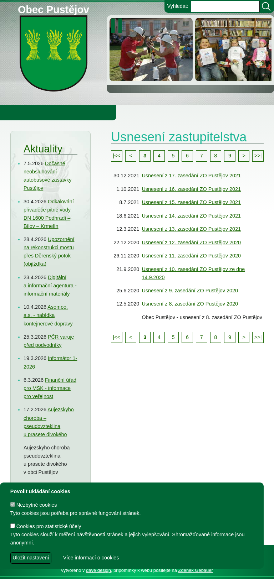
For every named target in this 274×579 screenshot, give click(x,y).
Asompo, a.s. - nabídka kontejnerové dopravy (48, 315)
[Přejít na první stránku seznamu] (116, 156)
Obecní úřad (20, 112)
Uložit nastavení (30, 557)
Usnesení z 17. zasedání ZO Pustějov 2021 (191, 175)
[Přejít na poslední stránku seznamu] (258, 156)
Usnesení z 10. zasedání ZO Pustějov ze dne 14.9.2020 (193, 273)
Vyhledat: (177, 6)
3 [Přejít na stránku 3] (144, 155)
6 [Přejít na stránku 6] (187, 155)
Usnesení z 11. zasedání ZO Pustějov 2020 (191, 256)
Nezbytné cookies (33, 505)
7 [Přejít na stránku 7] (201, 155)
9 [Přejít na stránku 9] (229, 155)
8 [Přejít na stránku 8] (215, 155)
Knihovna (121, 112)
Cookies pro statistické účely (45, 526)
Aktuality (43, 149)
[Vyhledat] (266, 6)
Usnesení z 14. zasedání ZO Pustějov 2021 (191, 216)
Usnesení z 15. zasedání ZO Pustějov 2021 (191, 202)
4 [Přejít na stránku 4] (159, 155)
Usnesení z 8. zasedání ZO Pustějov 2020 (190, 304)
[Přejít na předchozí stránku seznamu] (131, 156)
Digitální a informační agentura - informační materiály (50, 286)
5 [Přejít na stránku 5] (173, 155)
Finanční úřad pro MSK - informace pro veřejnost (50, 388)
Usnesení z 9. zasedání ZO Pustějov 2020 (190, 290)
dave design (98, 570)
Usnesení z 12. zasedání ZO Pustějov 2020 (191, 242)
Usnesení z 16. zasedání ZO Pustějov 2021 (191, 189)
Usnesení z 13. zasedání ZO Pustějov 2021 (191, 229)
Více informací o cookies (91, 557)
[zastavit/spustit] (118, 26)
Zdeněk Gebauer (195, 570)
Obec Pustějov (53, 8)
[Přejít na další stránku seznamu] (244, 156)
